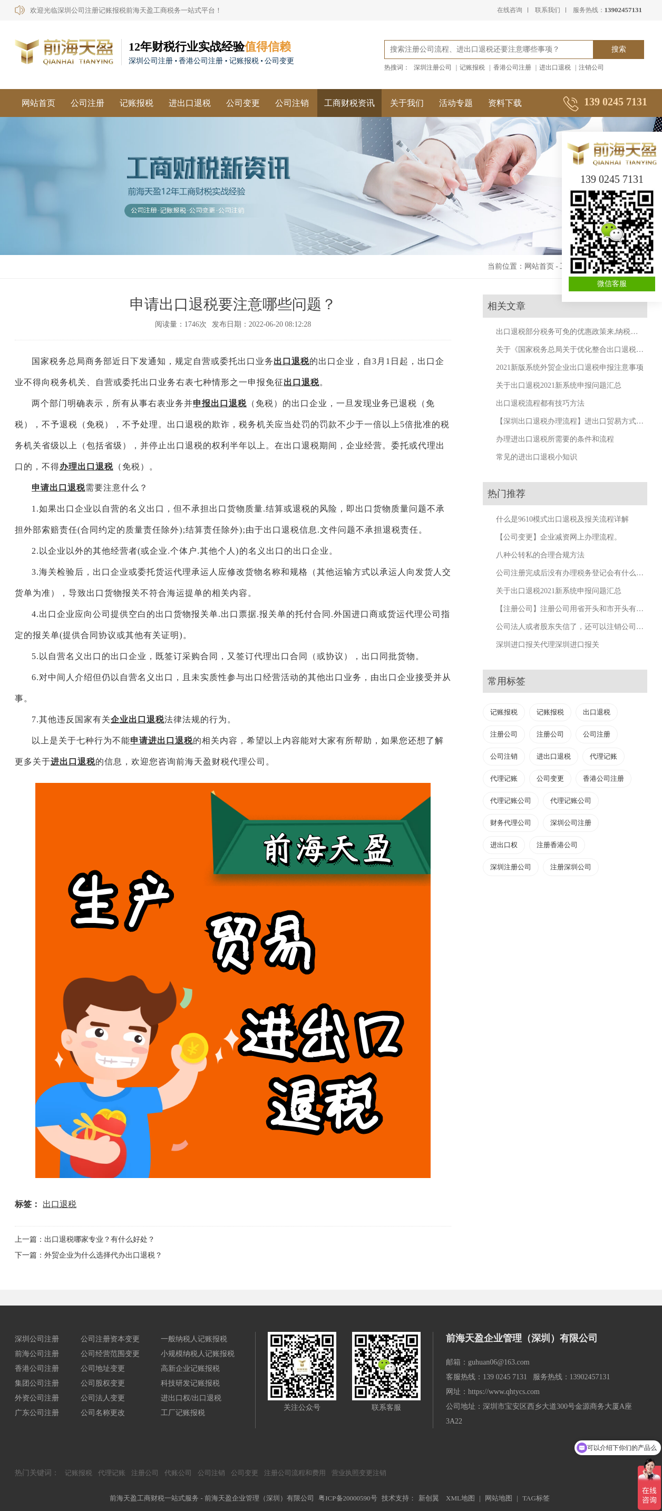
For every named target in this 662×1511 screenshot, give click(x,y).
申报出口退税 (220, 403)
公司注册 (87, 103)
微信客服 (612, 284)
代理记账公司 (510, 800)
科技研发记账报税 (190, 1383)
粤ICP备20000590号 (347, 1498)
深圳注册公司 (433, 67)
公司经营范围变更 (110, 1354)
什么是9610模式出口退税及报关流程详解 (562, 519)
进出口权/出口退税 (191, 1398)
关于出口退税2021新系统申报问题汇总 (558, 385)
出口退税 (291, 361)
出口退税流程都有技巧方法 (540, 403)
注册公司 (504, 734)
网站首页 (38, 103)
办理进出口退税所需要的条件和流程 (555, 439)
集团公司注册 (37, 1383)
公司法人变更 (103, 1398)
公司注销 (292, 103)
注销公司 (591, 67)
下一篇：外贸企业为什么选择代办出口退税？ (88, 1255)
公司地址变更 (103, 1368)
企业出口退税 (137, 719)
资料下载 (505, 103)
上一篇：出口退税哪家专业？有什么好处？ (85, 1239)
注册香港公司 (557, 845)
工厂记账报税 (183, 1413)
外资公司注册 (37, 1398)
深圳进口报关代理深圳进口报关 (547, 645)
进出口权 (504, 845)
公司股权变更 (103, 1383)
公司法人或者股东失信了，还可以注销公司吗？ (573, 627)
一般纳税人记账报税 (194, 1339)
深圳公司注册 (570, 823)
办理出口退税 (86, 466)
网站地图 (498, 1498)
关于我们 (407, 103)
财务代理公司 (510, 823)
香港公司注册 (512, 67)
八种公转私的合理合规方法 (540, 555)
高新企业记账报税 (190, 1368)
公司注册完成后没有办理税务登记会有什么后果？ (577, 573)
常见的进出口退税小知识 (536, 457)
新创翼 (428, 1498)
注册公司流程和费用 (295, 1473)
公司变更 (243, 103)
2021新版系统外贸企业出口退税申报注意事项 (570, 367)
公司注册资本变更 (110, 1339)
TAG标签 (536, 1498)
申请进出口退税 (161, 740)
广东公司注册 (37, 1413)
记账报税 (472, 67)
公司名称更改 (103, 1413)
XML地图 (460, 1498)
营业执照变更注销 (359, 1473)
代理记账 (603, 756)
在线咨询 (509, 10)
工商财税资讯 (349, 103)
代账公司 (178, 1473)
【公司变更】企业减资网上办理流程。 (558, 537)
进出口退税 (555, 67)
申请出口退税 (58, 487)
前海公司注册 (37, 1354)
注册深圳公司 (570, 867)
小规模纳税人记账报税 (198, 1354)
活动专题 (456, 103)
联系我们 (547, 10)
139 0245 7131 (612, 179)
